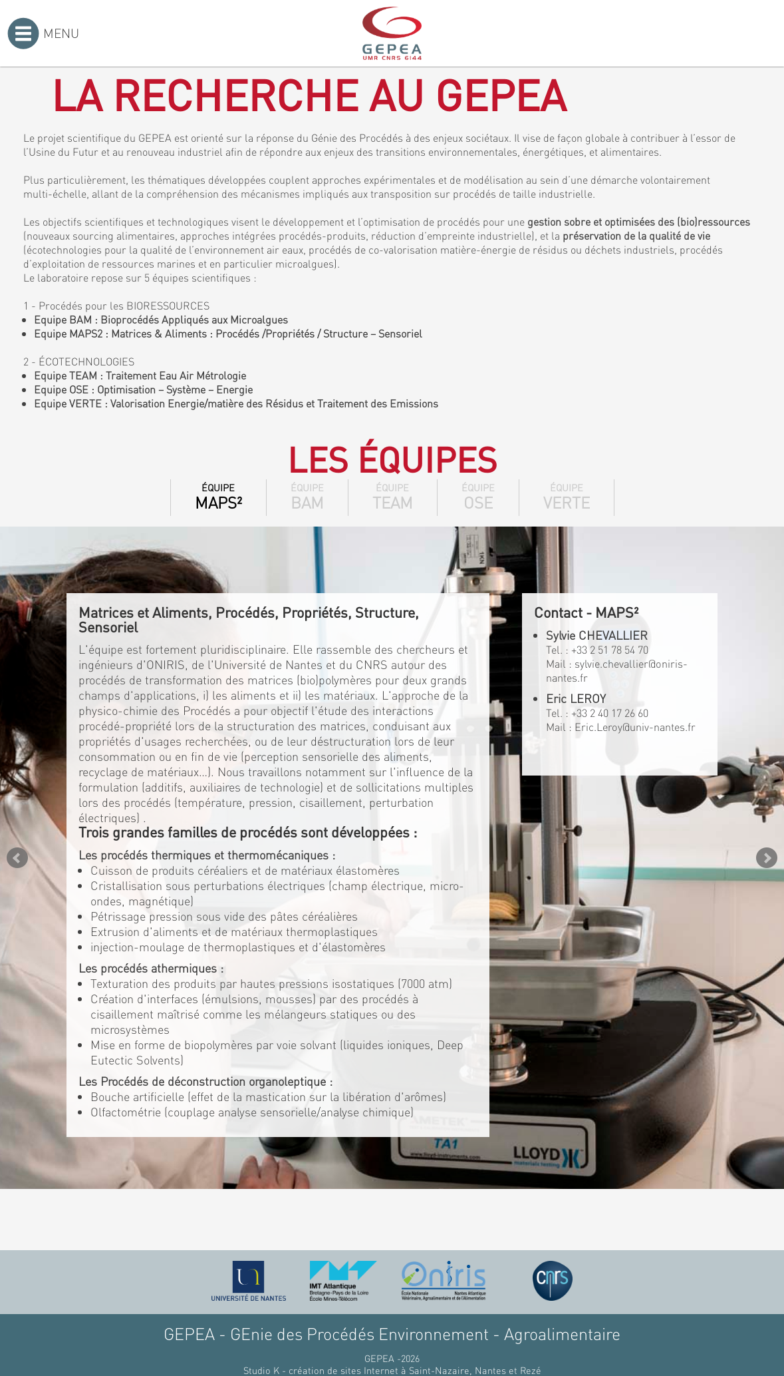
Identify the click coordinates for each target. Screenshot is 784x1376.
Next (766, 858)
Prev (17, 858)
